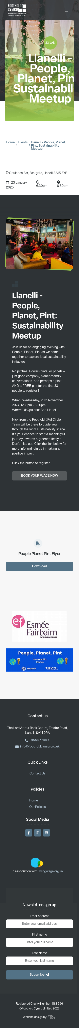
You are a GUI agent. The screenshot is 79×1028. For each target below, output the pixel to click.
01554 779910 (37, 740)
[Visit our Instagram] (37, 832)
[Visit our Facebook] (28, 832)
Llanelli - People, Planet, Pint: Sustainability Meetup (48, 146)
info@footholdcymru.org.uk (37, 746)
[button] (39, 974)
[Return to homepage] (17, 10)
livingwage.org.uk (51, 871)
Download (39, 568)
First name (39, 934)
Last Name (39, 953)
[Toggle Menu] (66, 10)
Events (23, 142)
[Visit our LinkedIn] (46, 832)
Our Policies (37, 807)
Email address (39, 916)
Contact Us (37, 773)
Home (10, 142)
